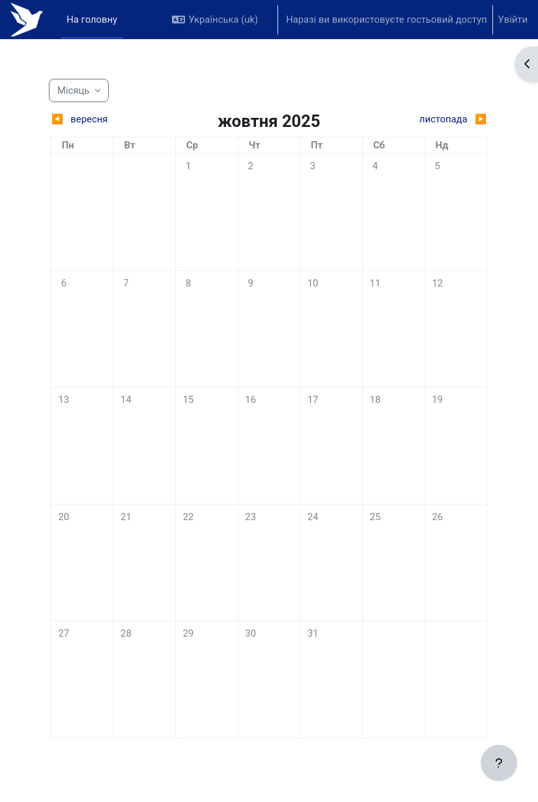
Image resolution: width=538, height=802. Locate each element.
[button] (219, 19)
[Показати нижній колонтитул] (499, 763)
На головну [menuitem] (91, 19)
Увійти (513, 19)
